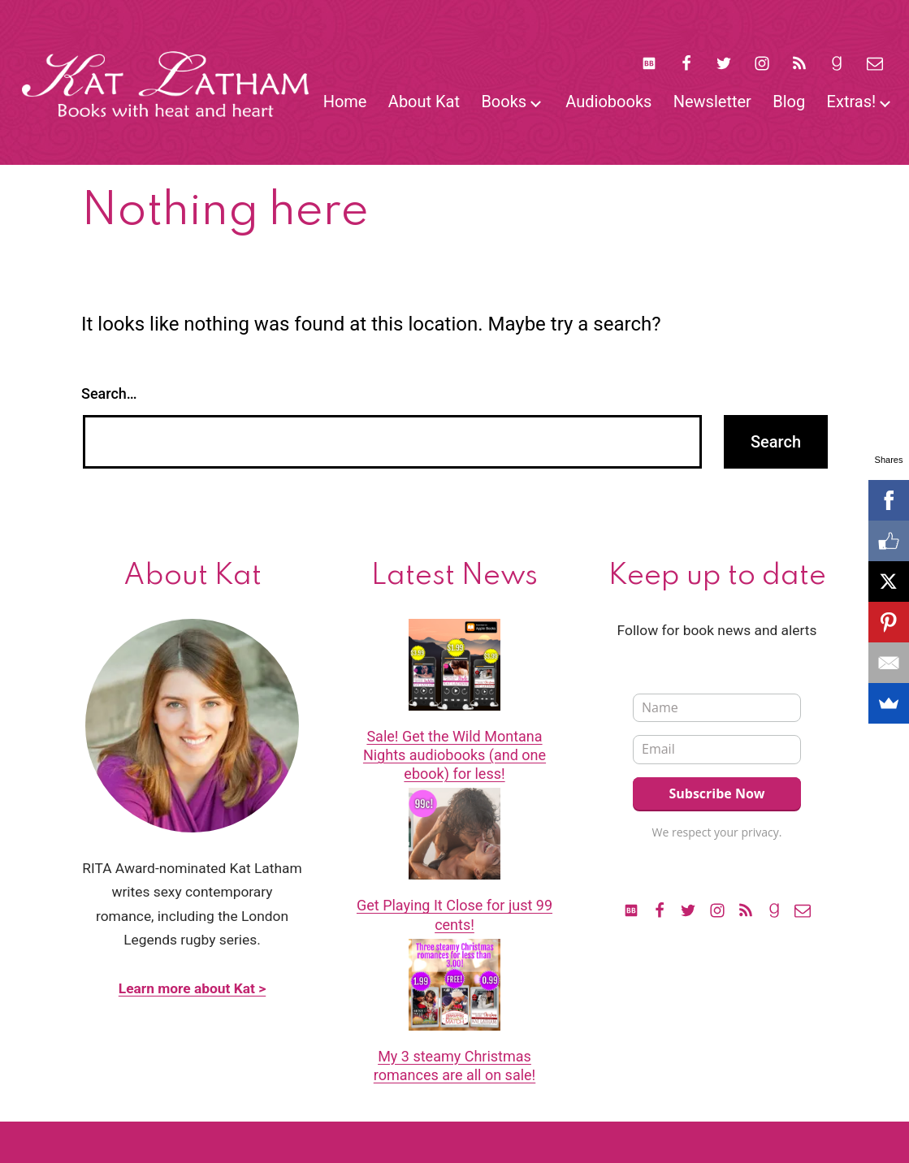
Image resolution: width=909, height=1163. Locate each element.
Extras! (852, 101)
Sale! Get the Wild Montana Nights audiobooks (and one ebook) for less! (454, 755)
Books (503, 101)
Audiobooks (608, 101)
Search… (109, 393)
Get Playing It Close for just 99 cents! (454, 914)
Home (345, 101)
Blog (789, 101)
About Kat (424, 101)
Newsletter (712, 101)
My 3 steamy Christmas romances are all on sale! (455, 1065)
